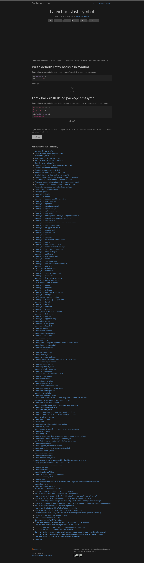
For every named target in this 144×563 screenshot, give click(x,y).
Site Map (101, 3)
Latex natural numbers (43, 371)
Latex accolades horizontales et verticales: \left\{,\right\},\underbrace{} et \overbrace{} (67, 482)
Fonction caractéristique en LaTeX (47, 517)
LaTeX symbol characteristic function (48, 311)
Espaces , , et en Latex (48, 520)
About (95, 3)
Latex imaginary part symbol (45, 383)
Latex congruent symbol (44, 453)
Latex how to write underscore (46, 386)
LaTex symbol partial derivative (46, 283)
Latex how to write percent (45, 390)
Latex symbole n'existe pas (45, 220)
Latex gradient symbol (43, 410)
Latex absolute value (42, 484)
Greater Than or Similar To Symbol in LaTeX (51, 515)
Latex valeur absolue (42, 194)
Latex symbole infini (42, 235)
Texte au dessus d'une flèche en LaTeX (49, 160)
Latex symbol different (43, 307)
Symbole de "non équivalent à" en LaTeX (50, 172)
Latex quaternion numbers (45, 333)
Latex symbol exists (42, 304)
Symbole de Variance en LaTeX (46, 168)
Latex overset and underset (45, 357)
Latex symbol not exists (43, 287)
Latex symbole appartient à (45, 275)
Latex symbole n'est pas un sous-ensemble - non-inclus (55, 223)
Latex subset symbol (42, 321)
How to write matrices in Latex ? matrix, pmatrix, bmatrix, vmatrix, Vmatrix (63, 498)
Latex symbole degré (43, 259)
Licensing (108, 3)
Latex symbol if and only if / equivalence (50, 299)
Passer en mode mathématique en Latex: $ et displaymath (57, 182)
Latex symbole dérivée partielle (46, 256)
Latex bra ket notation (43, 470)
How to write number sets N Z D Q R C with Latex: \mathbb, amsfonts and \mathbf (66, 496)
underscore (58, 21)
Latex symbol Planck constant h (47, 280)
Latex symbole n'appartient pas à (47, 228)
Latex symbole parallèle (44, 213)
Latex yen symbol (41, 192)
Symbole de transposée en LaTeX (47, 170)
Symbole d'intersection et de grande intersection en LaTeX (57, 177)
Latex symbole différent (44, 254)
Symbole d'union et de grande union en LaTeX (52, 175)
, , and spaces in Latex (48, 489)
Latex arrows (40, 479)
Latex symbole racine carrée (45, 201)
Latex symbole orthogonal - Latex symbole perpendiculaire (57, 216)
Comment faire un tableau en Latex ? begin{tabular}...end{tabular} (60, 527)
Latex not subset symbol (44, 364)
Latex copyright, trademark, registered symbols (52, 448)
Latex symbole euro (42, 242)
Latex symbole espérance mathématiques (50, 247)
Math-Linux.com (41, 3)
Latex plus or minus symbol (45, 345)
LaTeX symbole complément (45, 268)
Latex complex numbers (44, 455)
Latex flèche (39, 422)
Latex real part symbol (43, 326)
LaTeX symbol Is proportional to (47, 297)
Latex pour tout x (41, 340)
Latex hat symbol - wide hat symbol (48, 407)
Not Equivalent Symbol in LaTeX (47, 189)
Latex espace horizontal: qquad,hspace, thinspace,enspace (57, 429)
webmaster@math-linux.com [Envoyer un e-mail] (42, 556)
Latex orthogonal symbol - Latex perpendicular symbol (55, 359)
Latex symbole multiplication (45, 230)
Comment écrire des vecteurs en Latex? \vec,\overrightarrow (57, 537)
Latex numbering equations (45, 362)
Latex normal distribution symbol (47, 369)
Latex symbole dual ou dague (46, 251)
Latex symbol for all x (43, 302)
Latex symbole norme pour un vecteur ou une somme (55, 218)
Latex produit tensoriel (43, 335)
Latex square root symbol (44, 323)
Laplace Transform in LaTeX (45, 486)
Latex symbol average (43, 316)
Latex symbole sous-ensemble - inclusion (50, 199)
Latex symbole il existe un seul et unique (50, 240)
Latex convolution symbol (44, 450)
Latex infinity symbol (42, 378)
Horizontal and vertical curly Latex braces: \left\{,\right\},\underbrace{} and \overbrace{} (68, 513)
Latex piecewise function (44, 347)
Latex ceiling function (43, 467)
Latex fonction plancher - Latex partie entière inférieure (55, 412)
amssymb (67, 21)
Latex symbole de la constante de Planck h (51, 263)
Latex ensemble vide (42, 431)
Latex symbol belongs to (44, 314)
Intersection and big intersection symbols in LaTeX (54, 491)
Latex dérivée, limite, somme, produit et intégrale (53, 438)
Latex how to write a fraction (45, 395)
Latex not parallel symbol (44, 367)
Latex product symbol (43, 338)
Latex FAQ (38, 539)
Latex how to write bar (43, 393)
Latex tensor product (43, 196)
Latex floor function (42, 419)
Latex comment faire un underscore (48, 465)
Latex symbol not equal (43, 290)
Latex (50, 21)
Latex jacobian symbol (43, 376)
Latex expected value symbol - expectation (51, 424)
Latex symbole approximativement (48, 273)
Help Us (37, 137)
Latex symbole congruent (44, 266)
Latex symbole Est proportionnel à (48, 244)
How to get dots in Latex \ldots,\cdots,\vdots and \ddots (56, 508)
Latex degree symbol (43, 443)
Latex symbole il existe (43, 237)
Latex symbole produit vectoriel (47, 206)
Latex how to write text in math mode (49, 388)
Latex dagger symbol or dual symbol (48, 446)
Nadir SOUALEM (82, 16)
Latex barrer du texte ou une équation (49, 474)
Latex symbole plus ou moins (46, 211)
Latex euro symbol (42, 426)
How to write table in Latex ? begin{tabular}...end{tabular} (56, 494)
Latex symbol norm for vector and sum (49, 292)
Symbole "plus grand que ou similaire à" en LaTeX (53, 165)
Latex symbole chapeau (44, 271)
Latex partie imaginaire (43, 352)
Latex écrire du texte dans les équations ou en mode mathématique (60, 436)
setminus (84, 21)
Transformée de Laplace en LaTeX (47, 158)
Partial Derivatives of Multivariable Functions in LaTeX (55, 184)
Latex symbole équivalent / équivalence (49, 249)
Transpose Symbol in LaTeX (45, 156)
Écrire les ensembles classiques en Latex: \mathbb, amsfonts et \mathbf (62, 522)
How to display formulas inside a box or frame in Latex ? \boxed (58, 510)
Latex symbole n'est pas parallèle (47, 225)
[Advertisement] (72, 43)
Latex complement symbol (45, 458)
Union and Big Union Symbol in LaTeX (49, 153)
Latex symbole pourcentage (45, 208)
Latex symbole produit (43, 204)
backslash (75, 21)
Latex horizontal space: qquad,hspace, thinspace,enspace (56, 405)
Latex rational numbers (43, 331)
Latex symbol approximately (45, 319)
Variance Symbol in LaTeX (44, 151)
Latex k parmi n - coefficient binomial (49, 374)
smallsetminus (94, 21)
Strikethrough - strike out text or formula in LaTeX (53, 180)
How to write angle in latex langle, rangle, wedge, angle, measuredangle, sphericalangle (68, 501)
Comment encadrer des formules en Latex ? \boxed (54, 529)
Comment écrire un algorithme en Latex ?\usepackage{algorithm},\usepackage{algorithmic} (69, 534)
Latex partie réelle (41, 350)
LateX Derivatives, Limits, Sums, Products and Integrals (55, 441)
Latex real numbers (42, 328)
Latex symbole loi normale (45, 232)
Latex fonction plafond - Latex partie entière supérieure (55, 414)
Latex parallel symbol (43, 355)
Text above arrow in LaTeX (44, 163)
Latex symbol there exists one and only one (51, 278)
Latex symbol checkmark (44, 309)
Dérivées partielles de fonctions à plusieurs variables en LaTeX (58, 525)
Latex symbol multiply (43, 295)
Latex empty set (41, 434)
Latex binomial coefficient (44, 472)
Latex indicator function (44, 381)
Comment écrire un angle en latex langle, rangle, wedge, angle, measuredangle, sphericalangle (70, 532)
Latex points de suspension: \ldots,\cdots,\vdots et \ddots (56, 343)
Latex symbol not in (42, 285)
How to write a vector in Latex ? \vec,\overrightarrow (54, 505)
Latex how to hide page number (47, 402)
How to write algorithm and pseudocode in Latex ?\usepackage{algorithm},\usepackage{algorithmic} (73, 503)
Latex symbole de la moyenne (46, 261)
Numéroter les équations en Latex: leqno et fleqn (53, 187)
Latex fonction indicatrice (44, 417)
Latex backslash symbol (44, 477)
